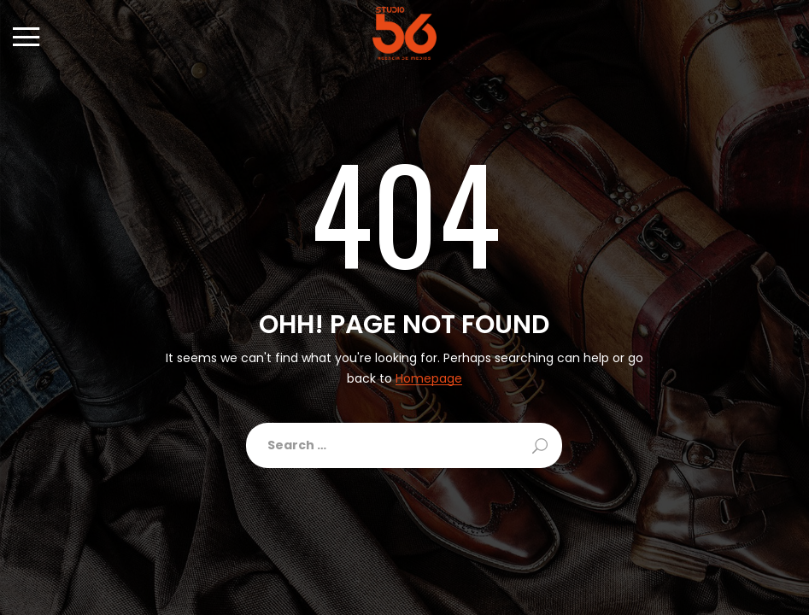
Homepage (429, 378)
